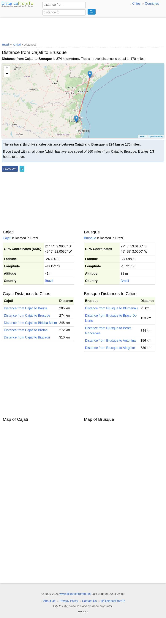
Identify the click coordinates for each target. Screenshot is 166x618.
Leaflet (142, 136)
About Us (49, 601)
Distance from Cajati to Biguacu (27, 337)
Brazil (49, 281)
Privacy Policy (69, 601)
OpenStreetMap (156, 136)
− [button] (7, 74)
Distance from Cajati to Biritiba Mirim (30, 323)
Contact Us (89, 601)
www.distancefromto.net (75, 593)
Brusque (90, 238)
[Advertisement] (83, 29)
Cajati (7, 238)
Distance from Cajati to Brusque (27, 315)
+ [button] (7, 68)
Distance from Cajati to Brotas (26, 330)
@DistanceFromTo (113, 601)
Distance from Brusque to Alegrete (110, 348)
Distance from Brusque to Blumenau (111, 308)
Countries (152, 3)
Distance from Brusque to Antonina (110, 340)
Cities (136, 3)
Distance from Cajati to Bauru (25, 308)
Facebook (9, 168)
